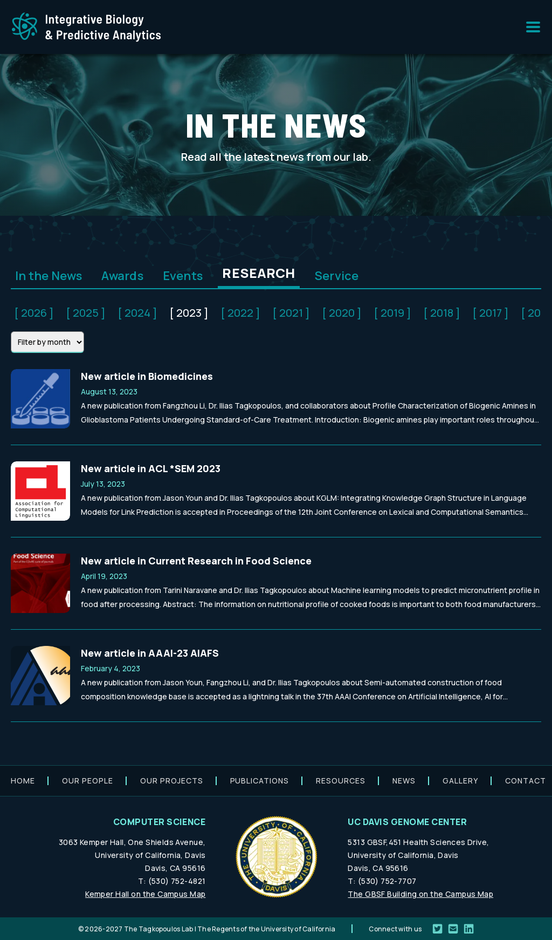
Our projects (171, 780)
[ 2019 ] (392, 312)
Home (23, 780)
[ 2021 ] (291, 312)
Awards (122, 276)
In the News (48, 276)
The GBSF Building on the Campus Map (420, 894)
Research (258, 273)
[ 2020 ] (342, 312)
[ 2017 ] (490, 312)
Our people (87, 780)
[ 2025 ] (86, 312)
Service (337, 276)
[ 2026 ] (34, 312)
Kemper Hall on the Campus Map (145, 894)
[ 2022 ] (240, 312)
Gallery (460, 780)
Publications (259, 780)
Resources (340, 780)
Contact (525, 780)
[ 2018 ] (441, 312)
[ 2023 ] (189, 312)
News (404, 780)
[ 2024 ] (137, 312)
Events (183, 276)
